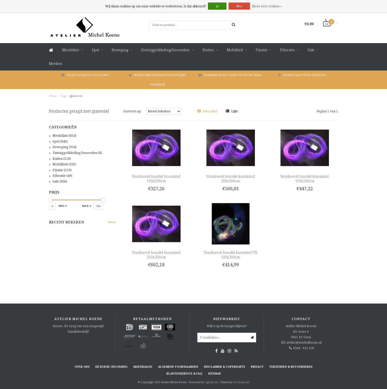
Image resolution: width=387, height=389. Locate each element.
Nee (239, 6)
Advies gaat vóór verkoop (302, 75)
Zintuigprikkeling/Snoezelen (165, 49)
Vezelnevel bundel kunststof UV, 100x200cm (231, 254)
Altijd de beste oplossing (85, 75)
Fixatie (261, 49)
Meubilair (70, 49)
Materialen (142, 366)
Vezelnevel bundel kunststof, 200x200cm (230, 178)
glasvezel (76, 96)
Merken (55, 63)
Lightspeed (211, 382)
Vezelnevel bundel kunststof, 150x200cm (304, 178)
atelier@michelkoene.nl (304, 342)
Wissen (112, 222)
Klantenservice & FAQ (184, 373)
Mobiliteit (235, 49)
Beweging (120, 49)
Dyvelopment (241, 382)
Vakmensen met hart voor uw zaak (229, 75)
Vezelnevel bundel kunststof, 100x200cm (156, 178)
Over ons (82, 366)
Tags (63, 96)
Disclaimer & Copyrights (224, 366)
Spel (95, 49)
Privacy (257, 366)
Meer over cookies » (267, 6)
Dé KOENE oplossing (111, 366)
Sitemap (214, 373)
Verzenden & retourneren (290, 366)
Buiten (208, 49)
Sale (311, 49)
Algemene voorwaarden (178, 366)
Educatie (287, 49)
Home (53, 96)
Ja (217, 6)
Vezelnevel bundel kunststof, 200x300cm (156, 254)
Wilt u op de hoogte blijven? (227, 326)
